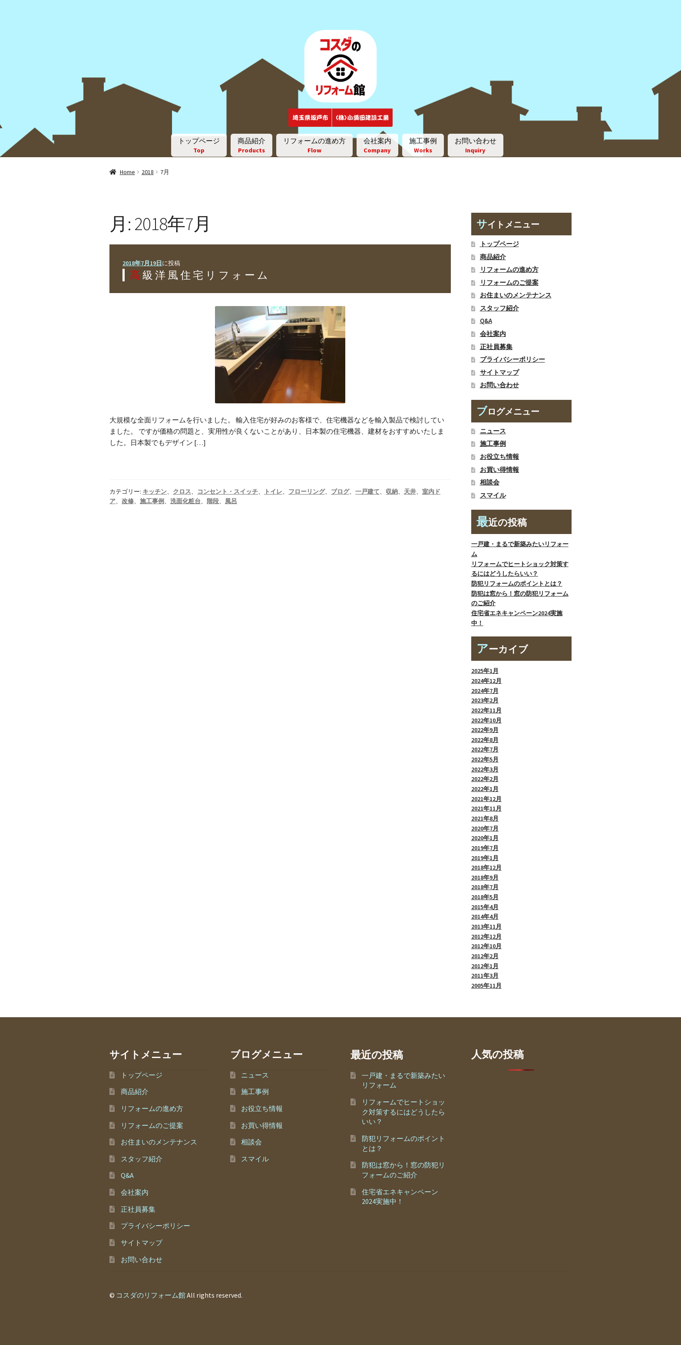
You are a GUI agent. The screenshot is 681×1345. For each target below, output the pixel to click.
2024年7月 (485, 691)
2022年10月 (486, 720)
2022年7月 (485, 749)
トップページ (199, 145)
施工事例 (423, 145)
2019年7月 (485, 848)
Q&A (486, 321)
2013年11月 (486, 926)
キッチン (154, 491)
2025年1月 (485, 671)
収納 (392, 491)
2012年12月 (486, 936)
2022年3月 (485, 769)
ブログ (340, 491)
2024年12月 (486, 681)
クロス (182, 491)
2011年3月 (485, 975)
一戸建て (367, 491)
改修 (128, 501)
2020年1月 (485, 838)
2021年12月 (486, 799)
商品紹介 (251, 145)
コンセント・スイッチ (227, 491)
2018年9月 (485, 877)
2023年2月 (485, 700)
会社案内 (377, 145)
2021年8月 (485, 818)
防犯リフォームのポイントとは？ (516, 583)
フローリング (306, 491)
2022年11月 (486, 710)
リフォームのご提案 (509, 283)
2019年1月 (485, 858)
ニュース (493, 431)
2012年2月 (485, 956)
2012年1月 (485, 966)
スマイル (493, 495)
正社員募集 (496, 347)
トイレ (273, 491)
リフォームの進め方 (314, 145)
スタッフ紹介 (499, 308)
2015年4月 (485, 907)
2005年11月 (486, 985)
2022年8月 (485, 740)
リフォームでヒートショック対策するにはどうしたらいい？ (403, 1112)
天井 (410, 491)
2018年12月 (486, 867)
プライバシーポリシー (512, 359)
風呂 (231, 501)
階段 (213, 501)
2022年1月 (485, 789)
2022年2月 (485, 779)
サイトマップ (499, 372)
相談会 (489, 482)
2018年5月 (485, 897)
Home (127, 172)
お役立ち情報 (499, 457)
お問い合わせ (475, 145)
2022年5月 (485, 759)
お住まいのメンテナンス (516, 295)
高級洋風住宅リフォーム (200, 275)
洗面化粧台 (185, 501)
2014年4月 (485, 916)
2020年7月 (485, 828)
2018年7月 (485, 887)
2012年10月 (486, 946)
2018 (148, 172)
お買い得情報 (499, 470)
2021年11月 (486, 808)
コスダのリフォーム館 (150, 1295)
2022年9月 (485, 730)
